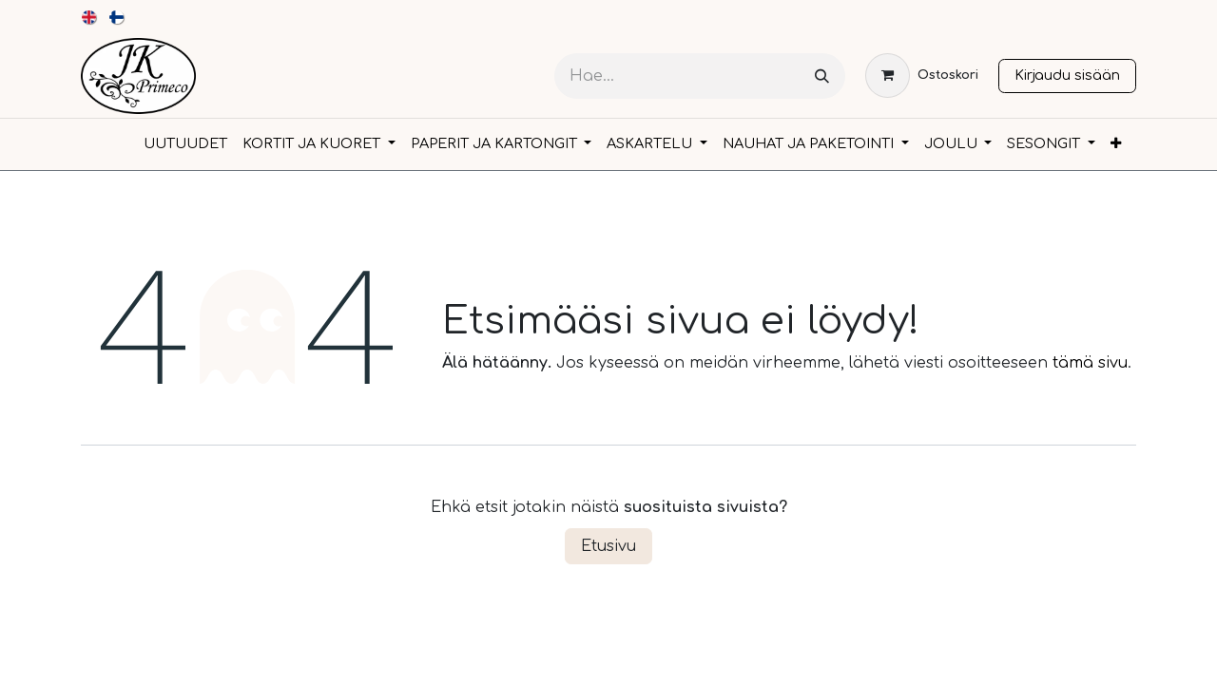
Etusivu (608, 546)
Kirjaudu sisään (1067, 75)
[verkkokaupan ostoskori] (922, 75)
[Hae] (822, 76)
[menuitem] (90, 17)
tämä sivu (1090, 362)
